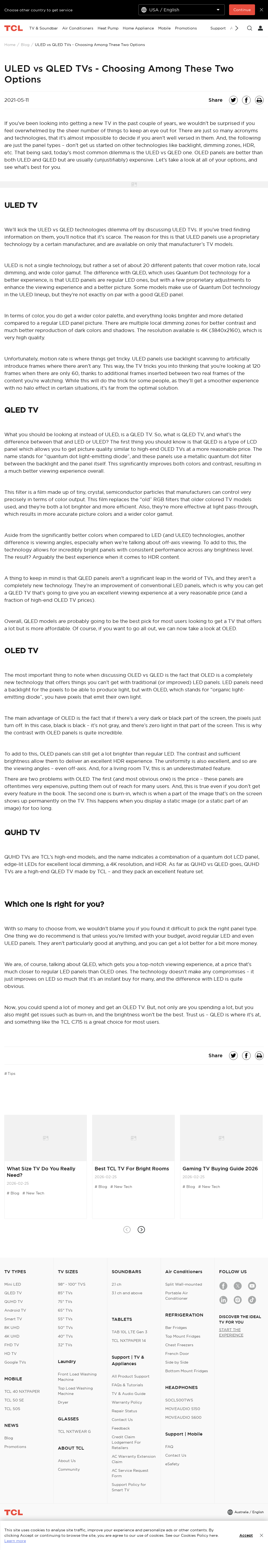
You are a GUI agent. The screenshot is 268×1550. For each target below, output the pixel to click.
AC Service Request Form (130, 1473)
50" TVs (65, 1327)
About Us (67, 1460)
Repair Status (124, 1410)
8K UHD (11, 1327)
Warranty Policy (127, 1402)
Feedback (121, 1428)
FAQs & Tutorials (127, 1384)
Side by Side (176, 1362)
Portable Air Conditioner (176, 1295)
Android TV (15, 1310)
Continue (242, 9)
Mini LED (12, 1284)
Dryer (63, 1402)
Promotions (15, 1446)
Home (9, 44)
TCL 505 (12, 1408)
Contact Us (122, 1419)
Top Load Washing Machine (75, 1391)
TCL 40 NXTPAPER (22, 1391)
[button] (141, 1229)
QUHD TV (13, 1301)
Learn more (15, 1540)
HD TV (10, 1353)
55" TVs (65, 1318)
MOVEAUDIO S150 (182, 1408)
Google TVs (15, 1362)
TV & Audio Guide (128, 1393)
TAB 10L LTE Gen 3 (129, 1331)
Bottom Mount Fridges (186, 1370)
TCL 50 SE (14, 1400)
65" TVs (65, 1310)
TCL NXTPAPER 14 (129, 1340)
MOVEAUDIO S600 (183, 1417)
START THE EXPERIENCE (231, 1332)
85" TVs (65, 1292)
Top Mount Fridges (182, 1336)
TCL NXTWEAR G (74, 1431)
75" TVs (65, 1301)
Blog (25, 44)
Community (69, 1469)
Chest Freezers (179, 1344)
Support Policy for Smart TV (129, 1487)
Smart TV (13, 1318)
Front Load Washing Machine (77, 1377)
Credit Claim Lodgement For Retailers (126, 1442)
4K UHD (11, 1336)
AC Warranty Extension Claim (134, 1459)
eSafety (172, 1464)
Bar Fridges (176, 1327)
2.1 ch (116, 1284)
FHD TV (11, 1344)
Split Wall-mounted (183, 1284)
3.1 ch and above (127, 1292)
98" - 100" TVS (71, 1284)
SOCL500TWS (179, 1400)
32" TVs (65, 1344)
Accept (246, 1535)
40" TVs (65, 1336)
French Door (177, 1353)
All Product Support (131, 1376)
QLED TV (13, 1292)
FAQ (169, 1446)
